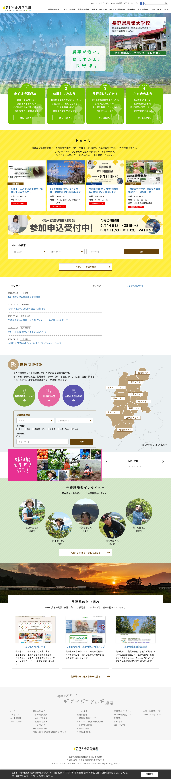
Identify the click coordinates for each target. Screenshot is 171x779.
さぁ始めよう (40, 725)
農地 (20, 429)
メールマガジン (132, 3)
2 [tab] (133, 467)
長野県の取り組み (84, 732)
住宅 (28, 429)
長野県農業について (24, 396)
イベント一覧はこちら (85, 267)
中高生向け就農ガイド (152, 711)
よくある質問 (117, 3)
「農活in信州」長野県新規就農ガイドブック (49, 732)
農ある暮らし (143, 9)
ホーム (94, 3)
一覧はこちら (96, 286)
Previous (107, 36)
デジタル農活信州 (134, 285)
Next (168, 36)
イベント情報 (69, 9)
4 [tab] (138, 467)
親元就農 (131, 9)
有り (20, 436)
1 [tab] (130, 467)
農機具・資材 (40, 429)
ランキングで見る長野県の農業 (91, 721)
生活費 (52, 429)
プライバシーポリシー (152, 714)
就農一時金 (64, 429)
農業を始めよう (54, 9)
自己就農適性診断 (73, 396)
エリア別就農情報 (85, 725)
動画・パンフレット (159, 9)
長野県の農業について (87, 718)
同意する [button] (149, 773)
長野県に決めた (41, 721)
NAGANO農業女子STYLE (123, 714)
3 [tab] (136, 467)
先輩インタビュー (99, 9)
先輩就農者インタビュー (123, 711)
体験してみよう (41, 718)
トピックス (105, 3)
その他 (76, 429)
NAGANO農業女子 (117, 9)
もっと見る (85, 552)
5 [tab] (141, 467)
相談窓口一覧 (48, 396)
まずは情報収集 (41, 714)
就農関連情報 (83, 9)
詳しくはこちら (26, 117)
